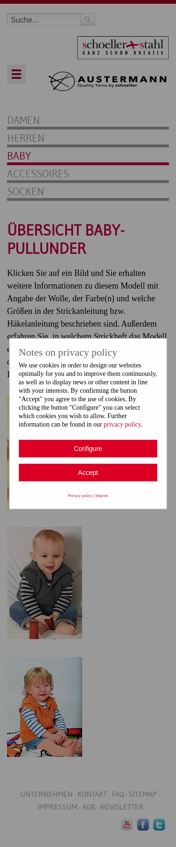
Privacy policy (80, 495)
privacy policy (122, 423)
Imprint (101, 495)
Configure (88, 448)
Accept (88, 472)
